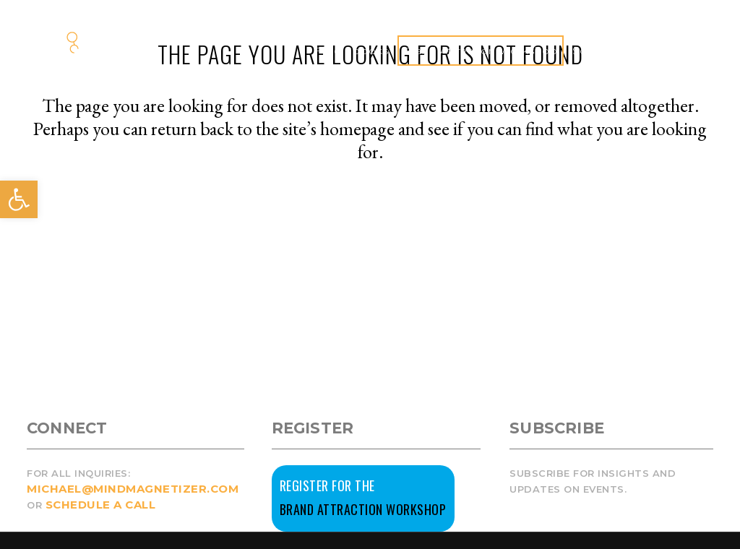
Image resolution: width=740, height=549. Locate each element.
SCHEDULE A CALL (101, 504)
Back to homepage (370, 214)
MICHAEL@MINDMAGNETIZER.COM (132, 489)
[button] (19, 199)
